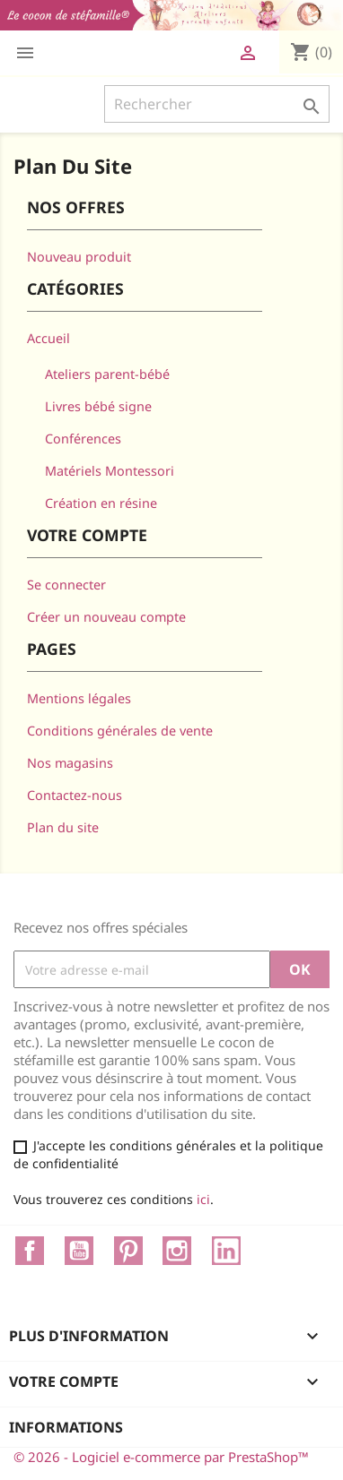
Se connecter (66, 584)
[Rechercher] (217, 104)
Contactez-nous (74, 795)
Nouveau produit (79, 256)
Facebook (29, 1250)
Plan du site (63, 827)
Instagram (177, 1250)
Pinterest (128, 1250)
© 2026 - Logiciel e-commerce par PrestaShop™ (161, 1457)
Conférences (83, 438)
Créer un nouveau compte (106, 616)
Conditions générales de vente (120, 730)
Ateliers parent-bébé (107, 374)
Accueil (48, 338)
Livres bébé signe (98, 406)
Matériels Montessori (109, 470)
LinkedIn (226, 1250)
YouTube (79, 1250)
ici (203, 1199)
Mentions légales (79, 698)
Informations (66, 1427)
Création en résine (101, 503)
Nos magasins (70, 762)
